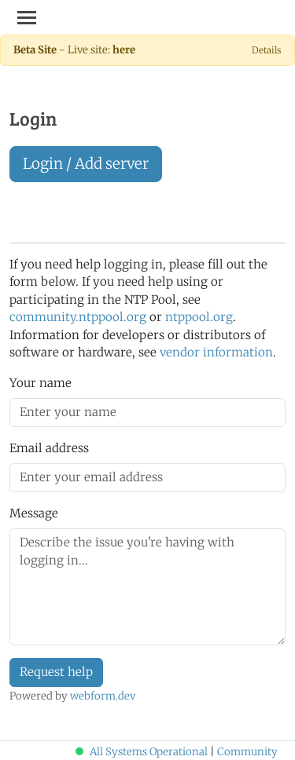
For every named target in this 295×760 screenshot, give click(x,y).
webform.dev (102, 696)
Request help (56, 671)
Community (247, 751)
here (123, 50)
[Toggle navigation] (26, 17)
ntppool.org (199, 316)
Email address (49, 447)
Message (33, 513)
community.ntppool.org (77, 316)
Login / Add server (86, 164)
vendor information (216, 352)
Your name (40, 382)
